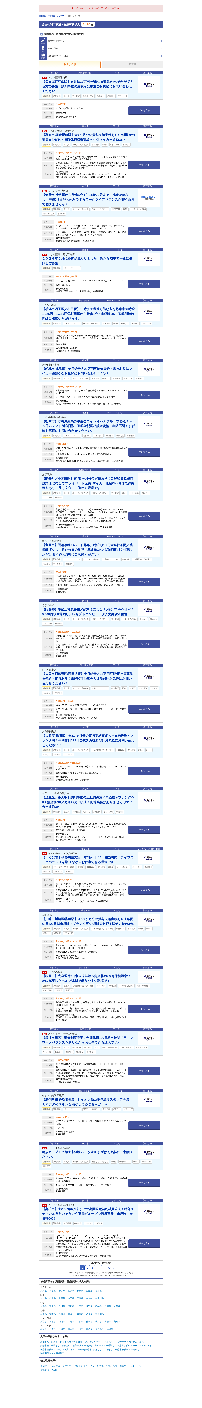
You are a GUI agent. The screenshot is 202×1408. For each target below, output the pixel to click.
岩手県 (62, 1290)
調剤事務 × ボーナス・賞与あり (133, 1342)
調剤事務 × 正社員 (49, 1342)
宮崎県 (89, 1329)
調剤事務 (67, 1366)
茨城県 (43, 1298)
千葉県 (80, 1298)
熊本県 (71, 1329)
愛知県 (117, 1306)
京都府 (62, 1314)
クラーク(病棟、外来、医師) (103, 1366)
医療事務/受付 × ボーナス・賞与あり (57, 1349)
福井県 (71, 1306)
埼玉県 (71, 1298)
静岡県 (108, 1306)
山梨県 (80, 1306)
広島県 (71, 1321)
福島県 (98, 1290)
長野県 (89, 1306)
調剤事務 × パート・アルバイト (100, 1342)
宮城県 (71, 1290)
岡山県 (62, 1321)
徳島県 (89, 1321)
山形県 (89, 1290)
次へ (111, 1267)
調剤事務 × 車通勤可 (104, 1345)
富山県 (52, 1306)
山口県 (80, 1321)
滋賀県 (52, 1314)
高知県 (117, 1321)
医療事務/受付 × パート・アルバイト (134, 1345)
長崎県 (62, 1329)
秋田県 (80, 1290)
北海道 (43, 1290)
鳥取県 (43, 1321)
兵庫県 (80, 1314)
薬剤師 (43, 1366)
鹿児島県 (99, 1329)
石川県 (62, 1306)
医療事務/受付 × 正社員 (71, 1342)
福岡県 (43, 1329)
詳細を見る (144, 110)
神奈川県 (99, 1298)
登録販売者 (54, 1366)
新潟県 (43, 1306)
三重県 (43, 1314)
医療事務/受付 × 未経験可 (127, 1349)
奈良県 (89, 1314)
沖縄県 (110, 1329)
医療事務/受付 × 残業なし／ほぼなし (95, 1349)
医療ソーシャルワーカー (131, 1366)
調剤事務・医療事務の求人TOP (51, 16)
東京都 (89, 1298)
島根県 (52, 1321)
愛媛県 (108, 1321)
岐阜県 (98, 1306)
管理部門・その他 (48, 1369)
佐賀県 (52, 1329)
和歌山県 (99, 1314)
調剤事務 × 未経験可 (82, 1345)
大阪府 (71, 1314)
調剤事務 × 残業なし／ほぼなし (55, 1345)
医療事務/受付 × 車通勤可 (52, 1353)
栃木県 (52, 1298)
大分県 (80, 1329)
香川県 (98, 1321)
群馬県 (62, 1298)
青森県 (52, 1290)
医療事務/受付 (80, 1366)
